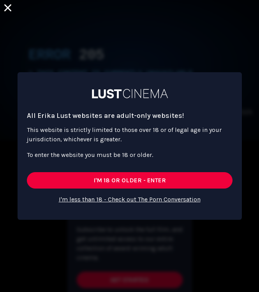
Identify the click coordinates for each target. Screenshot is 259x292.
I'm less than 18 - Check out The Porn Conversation (130, 199)
